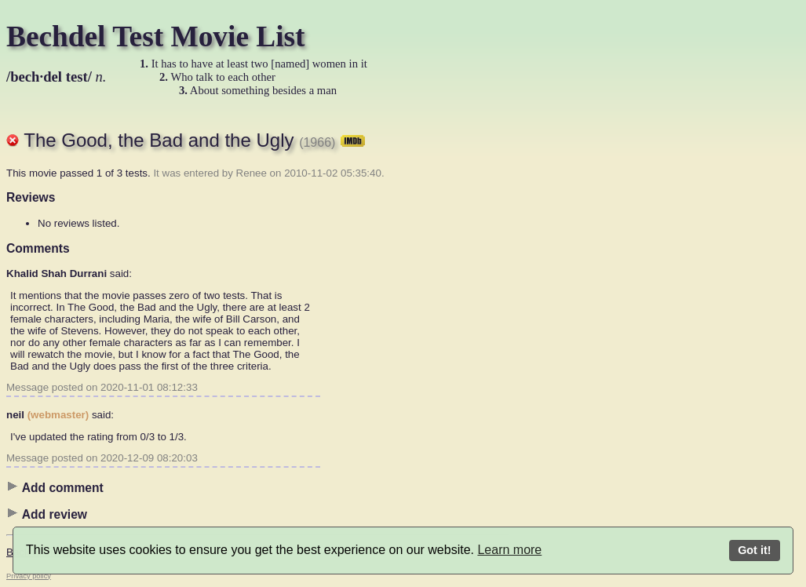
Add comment (55, 487)
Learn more (509, 549)
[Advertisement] (571, 349)
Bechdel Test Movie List (155, 36)
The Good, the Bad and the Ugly (194, 140)
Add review (46, 514)
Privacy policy (28, 576)
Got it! (754, 550)
